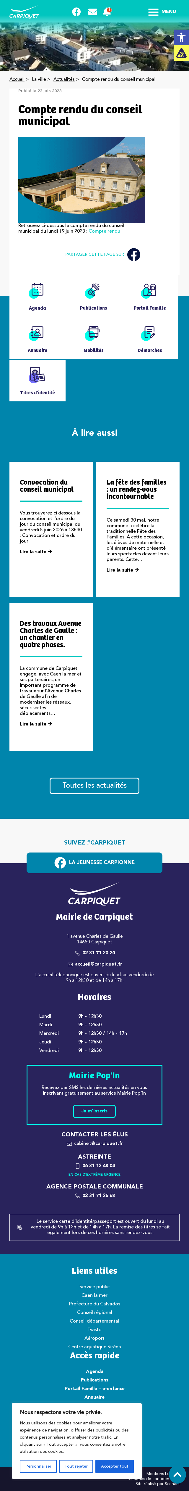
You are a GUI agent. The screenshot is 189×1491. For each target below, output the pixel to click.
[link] (181, 37)
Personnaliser (38, 1466)
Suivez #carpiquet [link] (94, 843)
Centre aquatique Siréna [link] (94, 1347)
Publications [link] (94, 1380)
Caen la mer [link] (94, 1295)
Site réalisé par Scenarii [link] (158, 1484)
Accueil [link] (17, 79)
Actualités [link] (64, 79)
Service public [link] (94, 1287)
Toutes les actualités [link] (94, 785)
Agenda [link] (94, 1371)
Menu (162, 11)
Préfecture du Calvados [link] (94, 1304)
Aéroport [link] (94, 1338)
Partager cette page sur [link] (102, 254)
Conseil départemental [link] (94, 1321)
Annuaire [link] (94, 1397)
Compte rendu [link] (104, 231)
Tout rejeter (76, 1466)
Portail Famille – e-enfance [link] (95, 1389)
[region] (77, 1441)
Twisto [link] (94, 1330)
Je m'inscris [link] (94, 1111)
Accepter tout (114, 1466)
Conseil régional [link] (94, 1312)
